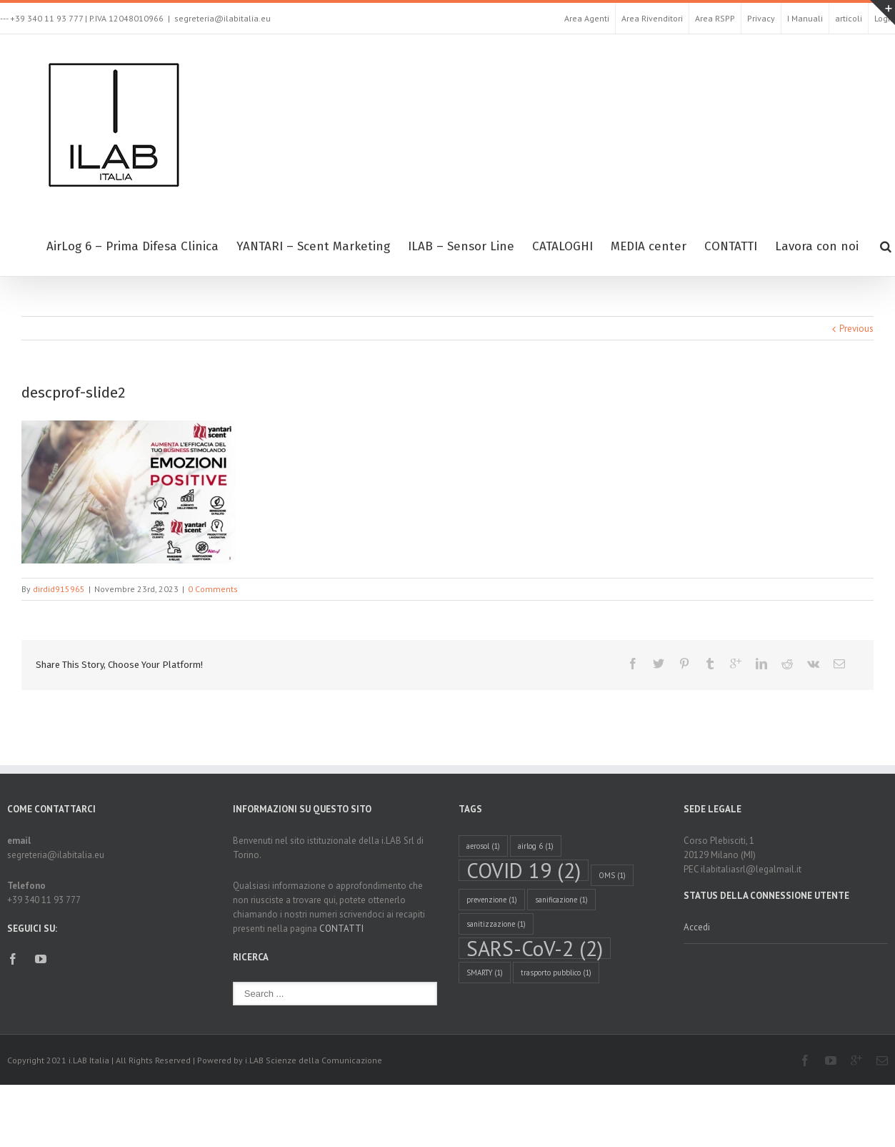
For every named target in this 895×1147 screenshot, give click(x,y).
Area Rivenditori (652, 18)
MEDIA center (648, 246)
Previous (856, 329)
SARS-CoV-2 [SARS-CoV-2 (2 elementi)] (534, 948)
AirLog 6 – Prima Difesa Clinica (132, 246)
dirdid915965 (59, 589)
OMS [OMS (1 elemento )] (612, 875)
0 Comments (213, 589)
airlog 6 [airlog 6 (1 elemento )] (536, 846)
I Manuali (805, 18)
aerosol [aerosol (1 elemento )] (483, 846)
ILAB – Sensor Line (461, 246)
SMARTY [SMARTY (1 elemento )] (484, 973)
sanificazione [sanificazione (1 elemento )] (561, 900)
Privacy (761, 18)
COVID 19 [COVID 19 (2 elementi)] (523, 870)
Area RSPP (715, 18)
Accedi (697, 927)
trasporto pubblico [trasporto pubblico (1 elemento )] (556, 973)
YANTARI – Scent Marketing (313, 246)
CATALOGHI (562, 246)
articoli (848, 18)
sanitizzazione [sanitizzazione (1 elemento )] (496, 924)
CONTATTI (730, 246)
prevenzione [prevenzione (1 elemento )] (491, 900)
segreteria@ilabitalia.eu (222, 18)
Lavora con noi (817, 246)
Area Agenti (586, 18)
